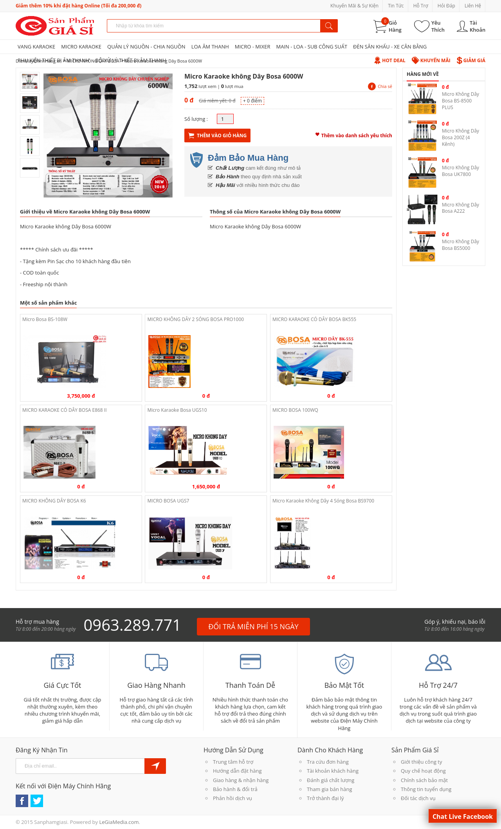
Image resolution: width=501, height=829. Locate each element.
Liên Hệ (473, 5)
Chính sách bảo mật (424, 780)
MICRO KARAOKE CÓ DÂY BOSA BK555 (314, 319)
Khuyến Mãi (431, 60)
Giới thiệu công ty (421, 761)
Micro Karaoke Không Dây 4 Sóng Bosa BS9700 (323, 500)
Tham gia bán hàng (329, 789)
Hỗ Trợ (420, 5)
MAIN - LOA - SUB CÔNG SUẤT (311, 46)
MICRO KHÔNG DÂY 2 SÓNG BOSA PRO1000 (195, 319)
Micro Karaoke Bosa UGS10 (177, 410)
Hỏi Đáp (446, 5)
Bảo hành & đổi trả (235, 789)
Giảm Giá (471, 60)
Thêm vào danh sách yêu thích (353, 134)
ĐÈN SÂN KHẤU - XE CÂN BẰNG (390, 46)
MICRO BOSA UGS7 (168, 500)
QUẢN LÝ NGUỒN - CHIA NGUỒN (146, 46)
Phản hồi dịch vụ (232, 798)
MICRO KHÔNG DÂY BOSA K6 (54, 500)
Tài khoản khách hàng (333, 770)
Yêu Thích (438, 26)
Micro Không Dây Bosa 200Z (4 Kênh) (460, 137)
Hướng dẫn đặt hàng (237, 770)
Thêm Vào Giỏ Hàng (217, 135)
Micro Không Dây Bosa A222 (460, 208)
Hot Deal (389, 60)
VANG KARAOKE (36, 46)
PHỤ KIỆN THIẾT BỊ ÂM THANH (53, 60)
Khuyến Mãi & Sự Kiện (354, 5)
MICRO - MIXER (252, 46)
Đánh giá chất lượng (330, 780)
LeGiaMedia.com (119, 821)
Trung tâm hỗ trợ (233, 761)
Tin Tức (396, 5)
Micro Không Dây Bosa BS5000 (460, 244)
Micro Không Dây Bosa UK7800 (460, 171)
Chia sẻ (380, 86)
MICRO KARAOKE (81, 46)
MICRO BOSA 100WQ (295, 410)
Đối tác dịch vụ (418, 798)
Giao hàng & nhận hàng (241, 780)
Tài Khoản (477, 26)
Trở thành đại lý (325, 798)
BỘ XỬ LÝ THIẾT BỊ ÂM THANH (130, 60)
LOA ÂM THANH (210, 46)
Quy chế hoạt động (423, 770)
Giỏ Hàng (395, 26)
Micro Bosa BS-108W (44, 319)
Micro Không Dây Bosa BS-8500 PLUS (460, 101)
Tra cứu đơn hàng (328, 761)
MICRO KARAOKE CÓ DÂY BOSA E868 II (64, 410)
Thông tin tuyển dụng (426, 789)
